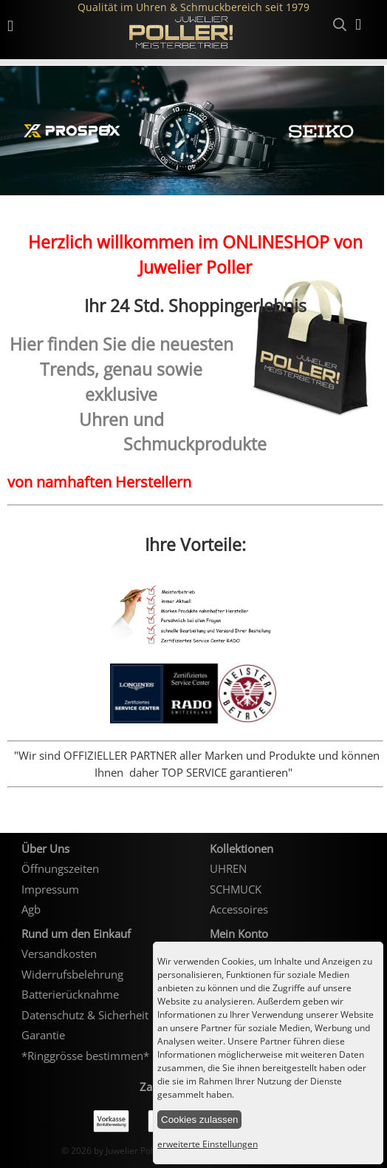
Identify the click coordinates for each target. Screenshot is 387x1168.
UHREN (228, 868)
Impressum (50, 889)
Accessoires (239, 909)
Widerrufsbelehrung (72, 974)
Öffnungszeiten (60, 868)
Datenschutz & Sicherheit (84, 1014)
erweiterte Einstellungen (207, 1144)
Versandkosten (59, 953)
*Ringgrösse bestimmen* (85, 1055)
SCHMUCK (235, 889)
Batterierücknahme (70, 994)
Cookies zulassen (199, 1119)
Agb (31, 909)
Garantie (43, 1034)
